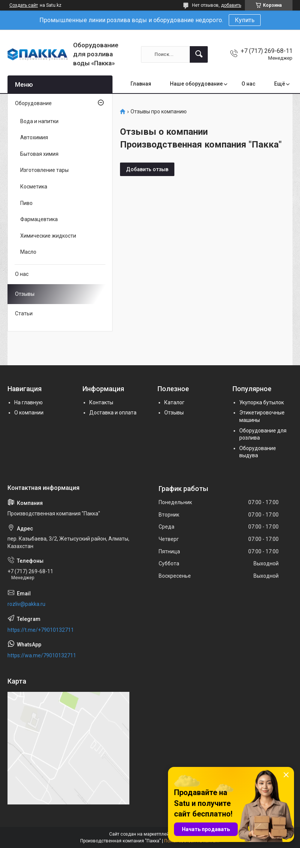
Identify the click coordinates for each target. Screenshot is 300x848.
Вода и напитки (39, 121)
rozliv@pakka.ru (26, 604)
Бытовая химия (39, 154)
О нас (248, 84)
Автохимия (34, 137)
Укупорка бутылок (261, 402)
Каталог (174, 402)
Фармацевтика (39, 219)
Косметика (33, 187)
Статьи (24, 313)
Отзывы (24, 294)
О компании (29, 413)
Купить (245, 20)
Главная (140, 84)
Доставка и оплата (112, 413)
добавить (231, 5)
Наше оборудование (196, 84)
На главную (28, 402)
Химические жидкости (48, 236)
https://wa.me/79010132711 (42, 655)
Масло (28, 252)
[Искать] (199, 54)
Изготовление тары (44, 170)
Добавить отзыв (147, 169)
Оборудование (33, 103)
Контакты (101, 402)
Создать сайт (23, 5)
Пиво (26, 203)
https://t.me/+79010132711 (41, 630)
